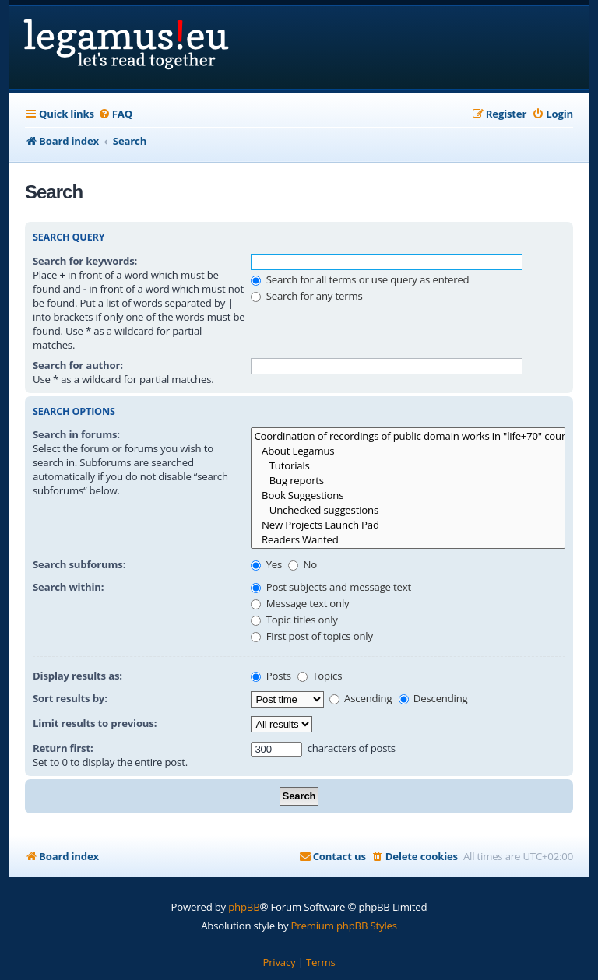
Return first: (63, 748)
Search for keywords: (85, 261)
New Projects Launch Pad (408, 525)
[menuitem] (115, 114)
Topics (319, 676)
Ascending (360, 698)
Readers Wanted (408, 539)
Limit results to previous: (95, 723)
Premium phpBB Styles (344, 926)
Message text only (300, 603)
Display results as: (77, 676)
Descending (433, 698)
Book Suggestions (408, 495)
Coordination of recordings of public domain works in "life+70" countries (408, 436)
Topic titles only (294, 620)
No (302, 564)
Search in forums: (76, 434)
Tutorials (408, 465)
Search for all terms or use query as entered (360, 279)
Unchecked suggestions (408, 510)
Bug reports (408, 480)
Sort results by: (70, 698)
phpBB (243, 907)
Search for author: (78, 365)
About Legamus (408, 451)
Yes (266, 564)
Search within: (68, 587)
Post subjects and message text (331, 587)
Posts (270, 676)
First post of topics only (311, 636)
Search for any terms (306, 296)
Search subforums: (79, 564)
